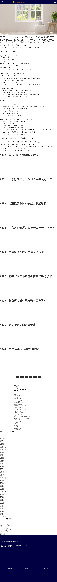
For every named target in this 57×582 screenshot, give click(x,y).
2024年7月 (3, 455)
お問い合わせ (17, 429)
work (15, 394)
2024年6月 (3, 457)
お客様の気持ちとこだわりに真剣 (21, 418)
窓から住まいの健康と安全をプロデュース (23, 416)
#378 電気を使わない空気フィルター (23, 252)
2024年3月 (3, 462)
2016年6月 (3, 503)
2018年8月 (3, 494)
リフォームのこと (18, 400)
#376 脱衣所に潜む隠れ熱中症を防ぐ (23, 300)
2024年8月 (3, 454)
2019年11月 (3, 485)
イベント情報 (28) (5, 528)
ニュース (16, 426)
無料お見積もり (17, 428)
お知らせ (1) (3, 526)
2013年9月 (3, 511)
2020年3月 (3, 483)
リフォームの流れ (18, 421)
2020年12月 (3, 477)
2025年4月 (3, 441)
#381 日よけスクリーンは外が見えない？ (26, 179)
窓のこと (16, 408)
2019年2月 (3, 490)
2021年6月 (3, 469)
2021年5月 (3, 471)
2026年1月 (3, 437)
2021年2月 (3, 476)
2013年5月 (3, 513)
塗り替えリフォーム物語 (19, 402)
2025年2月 (3, 444)
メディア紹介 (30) (5, 531)
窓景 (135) (2, 534)
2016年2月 (3, 505)
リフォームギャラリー (19, 401)
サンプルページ (17, 397)
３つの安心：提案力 (18, 412)
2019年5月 (3, 488)
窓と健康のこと (17, 407)
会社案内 (16, 422)
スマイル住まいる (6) (5, 530)
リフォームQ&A (17, 419)
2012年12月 (3, 516)
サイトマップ (17, 395)
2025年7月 (3, 438)
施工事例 (16, 425)
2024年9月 (3, 452)
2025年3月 (3, 443)
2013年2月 (3, 514)
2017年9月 (3, 500)
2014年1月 (3, 510)
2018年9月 (3, 493)
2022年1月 (3, 466)
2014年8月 (3, 507)
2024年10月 (3, 451)
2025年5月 (3, 440)
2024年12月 (3, 448)
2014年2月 (3, 508)
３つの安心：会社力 (18, 411)
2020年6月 (3, 482)
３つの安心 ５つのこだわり (20, 409)
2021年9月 (3, 468)
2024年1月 (3, 465)
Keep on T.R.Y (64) (5, 525)
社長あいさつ (17, 423)
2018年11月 (3, 491)
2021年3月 (3, 474)
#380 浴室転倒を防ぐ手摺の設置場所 (23, 203)
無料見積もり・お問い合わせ (20, 405)
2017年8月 (3, 502)
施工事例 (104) (4, 533)
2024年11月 (3, 449)
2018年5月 (3, 496)
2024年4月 (3, 460)
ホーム (15, 415)
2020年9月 (3, 480)
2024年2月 (3, 463)
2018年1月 (3, 499)
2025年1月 (3, 446)
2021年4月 (3, 472)
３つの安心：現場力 (18, 414)
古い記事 (16, 385)
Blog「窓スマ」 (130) (5, 524)
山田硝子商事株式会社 (11, 541)
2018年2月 (3, 497)
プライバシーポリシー (19, 398)
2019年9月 (3, 486)
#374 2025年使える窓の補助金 (20, 349)
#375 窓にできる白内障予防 (18, 324)
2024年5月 (3, 458)
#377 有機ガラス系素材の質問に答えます (27, 276)
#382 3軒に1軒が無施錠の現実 (19, 154)
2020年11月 (3, 479)
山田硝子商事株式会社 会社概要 (21, 404)
